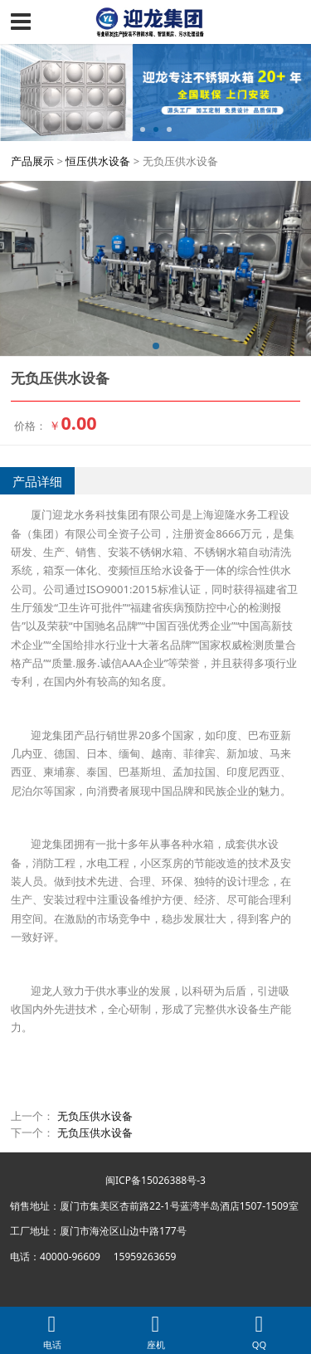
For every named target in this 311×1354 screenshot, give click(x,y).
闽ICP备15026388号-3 (155, 1180)
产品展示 (32, 160)
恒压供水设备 (98, 160)
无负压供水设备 (95, 1115)
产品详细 (37, 481)
